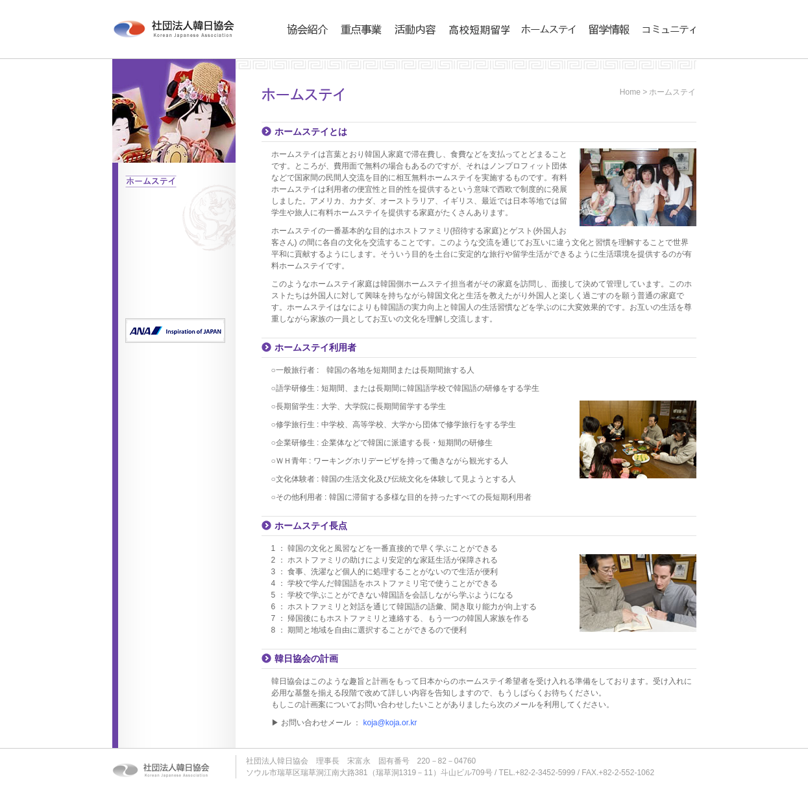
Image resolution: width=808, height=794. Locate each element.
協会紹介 (301, 55)
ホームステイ (544, 55)
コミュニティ (665, 55)
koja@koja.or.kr (390, 722)
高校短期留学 (471, 55)
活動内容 (409, 55)
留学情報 (603, 55)
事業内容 (355, 55)
